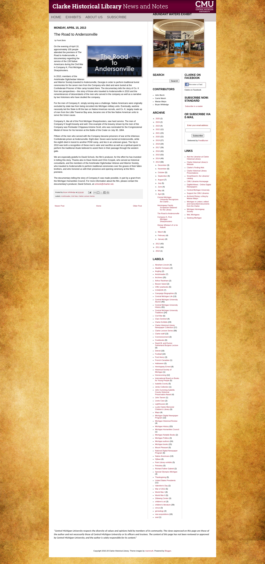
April (160, 194)
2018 (158, 144)
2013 (158, 162)
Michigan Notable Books (165, 435)
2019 (158, 140)
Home (56, 17)
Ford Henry (159, 357)
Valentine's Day (161, 486)
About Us (94, 17)
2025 (158, 119)
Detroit (158, 351)
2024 (158, 122)
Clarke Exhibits (161, 322)
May (160, 190)
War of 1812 (160, 489)
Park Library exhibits (163, 462)
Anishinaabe (65, 196)
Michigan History (162, 426)
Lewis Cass (160, 401)
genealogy (159, 511)
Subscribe (117, 17)
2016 (158, 151)
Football (158, 354)
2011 (158, 247)
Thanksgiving (160, 477)
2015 (158, 155)
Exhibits (73, 17)
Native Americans (162, 456)
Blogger (168, 551)
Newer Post (59, 206)
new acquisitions (162, 514)
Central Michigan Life (164, 296)
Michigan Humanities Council (167, 429)
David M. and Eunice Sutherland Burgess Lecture (166, 344)
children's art (160, 502)
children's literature (163, 505)
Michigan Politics (162, 438)
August (161, 180)
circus (157, 508)
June (160, 187)
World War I (160, 492)
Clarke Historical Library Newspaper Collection (165, 326)
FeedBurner (203, 140)
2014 (158, 158)
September (162, 176)
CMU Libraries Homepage (197, 181)
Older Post (137, 206)
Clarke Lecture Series (87, 196)
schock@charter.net (103, 184)
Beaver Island (160, 284)
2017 (158, 147)
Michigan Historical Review (166, 421)
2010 (158, 251)
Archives (158, 277)
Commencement (162, 337)
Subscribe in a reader (194, 106)
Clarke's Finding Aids (195, 167)
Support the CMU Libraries (198, 193)
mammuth (149, 551)
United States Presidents (165, 480)
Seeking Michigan (194, 218)
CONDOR (159, 290)
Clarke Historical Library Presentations (197, 172)
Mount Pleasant (161, 447)
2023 (158, 126)
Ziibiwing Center (161, 498)
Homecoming (160, 375)
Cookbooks (159, 340)
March (161, 232)
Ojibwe (158, 459)
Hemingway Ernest (163, 367)
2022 (158, 129)
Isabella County (161, 384)
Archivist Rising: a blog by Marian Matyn (197, 197)
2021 (158, 133)
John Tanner (160, 397)
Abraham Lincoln (162, 265)
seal (157, 517)
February (162, 235)
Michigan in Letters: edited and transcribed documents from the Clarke (198, 204)
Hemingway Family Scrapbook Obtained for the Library (167, 207)
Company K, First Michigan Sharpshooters (164, 219)
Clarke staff (159, 334)
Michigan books (161, 444)
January (161, 239)
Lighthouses (160, 404)
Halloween (159, 363)
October (161, 172)
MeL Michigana (193, 215)
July (160, 183)
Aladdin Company (162, 268)
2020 (158, 137)
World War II (160, 495)
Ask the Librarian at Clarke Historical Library (198, 158)
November (162, 169)
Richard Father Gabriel (164, 469)
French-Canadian (162, 360)
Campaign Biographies (164, 293)
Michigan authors (162, 441)
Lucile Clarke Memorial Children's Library (164, 408)
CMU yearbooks (161, 287)
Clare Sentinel (161, 319)
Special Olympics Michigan (166, 472)
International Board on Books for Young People (167, 379)
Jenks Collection (162, 387)
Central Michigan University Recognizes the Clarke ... (167, 199)
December (162, 165)
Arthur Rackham (161, 281)
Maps (157, 412)
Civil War (74, 196)
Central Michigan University (198, 190)
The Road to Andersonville (168, 213)
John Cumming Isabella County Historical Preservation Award (165, 392)
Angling (158, 271)
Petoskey (159, 466)
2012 (158, 244)
